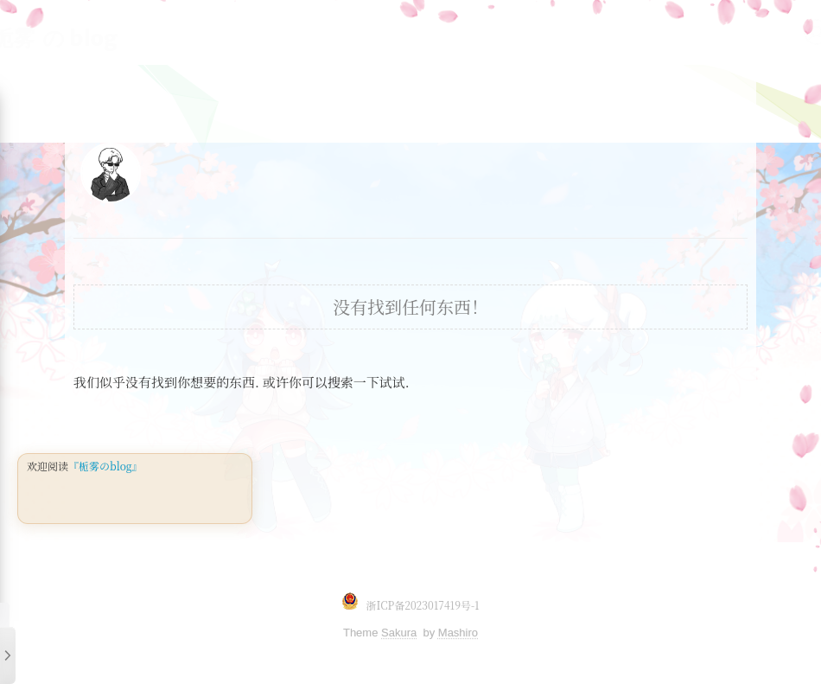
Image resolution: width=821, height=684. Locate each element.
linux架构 (272, 32)
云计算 (652, 32)
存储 (421, 32)
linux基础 (185, 32)
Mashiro (458, 632)
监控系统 (355, 32)
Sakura (399, 632)
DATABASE (495, 32)
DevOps (582, 32)
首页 (711, 32)
